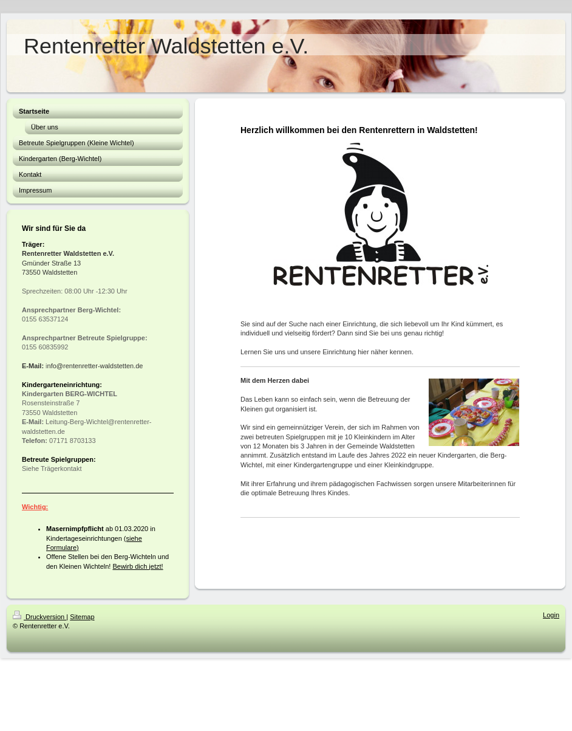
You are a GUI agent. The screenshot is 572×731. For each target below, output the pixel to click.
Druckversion (39, 616)
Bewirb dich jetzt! (137, 566)
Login (551, 615)
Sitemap (82, 616)
